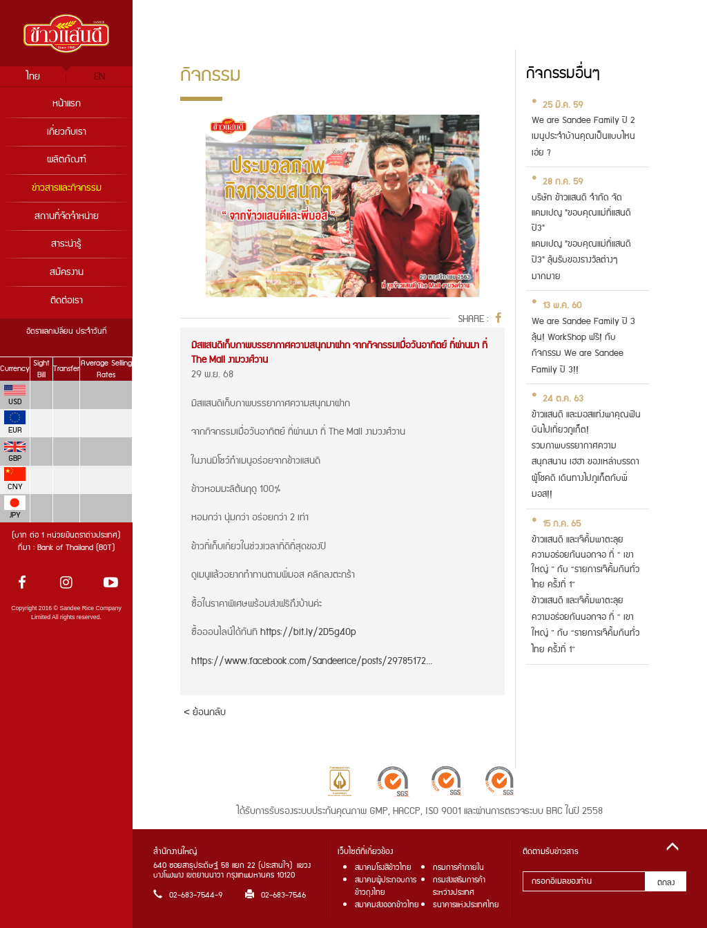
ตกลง (666, 882)
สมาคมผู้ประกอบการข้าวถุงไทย (385, 886)
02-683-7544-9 (188, 895)
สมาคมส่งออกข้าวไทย (387, 904)
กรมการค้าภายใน (458, 867)
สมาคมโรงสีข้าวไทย (383, 867)
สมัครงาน (67, 272)
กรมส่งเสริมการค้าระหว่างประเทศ (459, 886)
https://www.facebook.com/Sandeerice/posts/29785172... (311, 661)
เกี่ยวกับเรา (66, 132)
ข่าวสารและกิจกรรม (66, 188)
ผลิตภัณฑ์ (66, 159)
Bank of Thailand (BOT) (76, 547)
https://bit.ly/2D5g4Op (308, 632)
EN (99, 77)
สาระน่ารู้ (66, 244)
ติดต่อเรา (66, 300)
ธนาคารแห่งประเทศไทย (466, 904)
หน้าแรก (66, 103)
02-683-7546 (275, 895)
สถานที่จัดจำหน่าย (67, 216)
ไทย (33, 77)
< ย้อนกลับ (205, 712)
